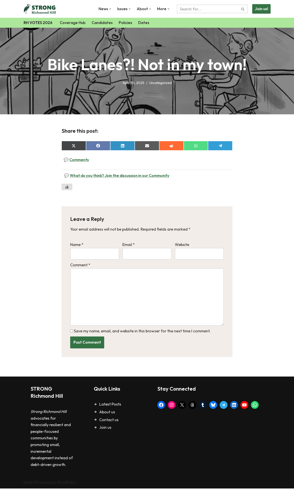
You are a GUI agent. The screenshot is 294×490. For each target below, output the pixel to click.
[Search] (207, 9)
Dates (144, 22)
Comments (79, 159)
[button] (110, 9)
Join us (105, 429)
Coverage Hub (73, 22)
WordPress (66, 484)
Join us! (261, 8)
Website (182, 244)
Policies (126, 22)
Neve (28, 484)
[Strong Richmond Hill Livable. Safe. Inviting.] (41, 9)
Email (128, 244)
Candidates (103, 22)
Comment (80, 265)
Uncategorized (161, 83)
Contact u (108, 421)
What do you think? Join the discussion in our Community (121, 175)
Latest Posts (110, 405)
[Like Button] (67, 187)
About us (107, 413)
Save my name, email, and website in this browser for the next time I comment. (142, 332)
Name (76, 244)
